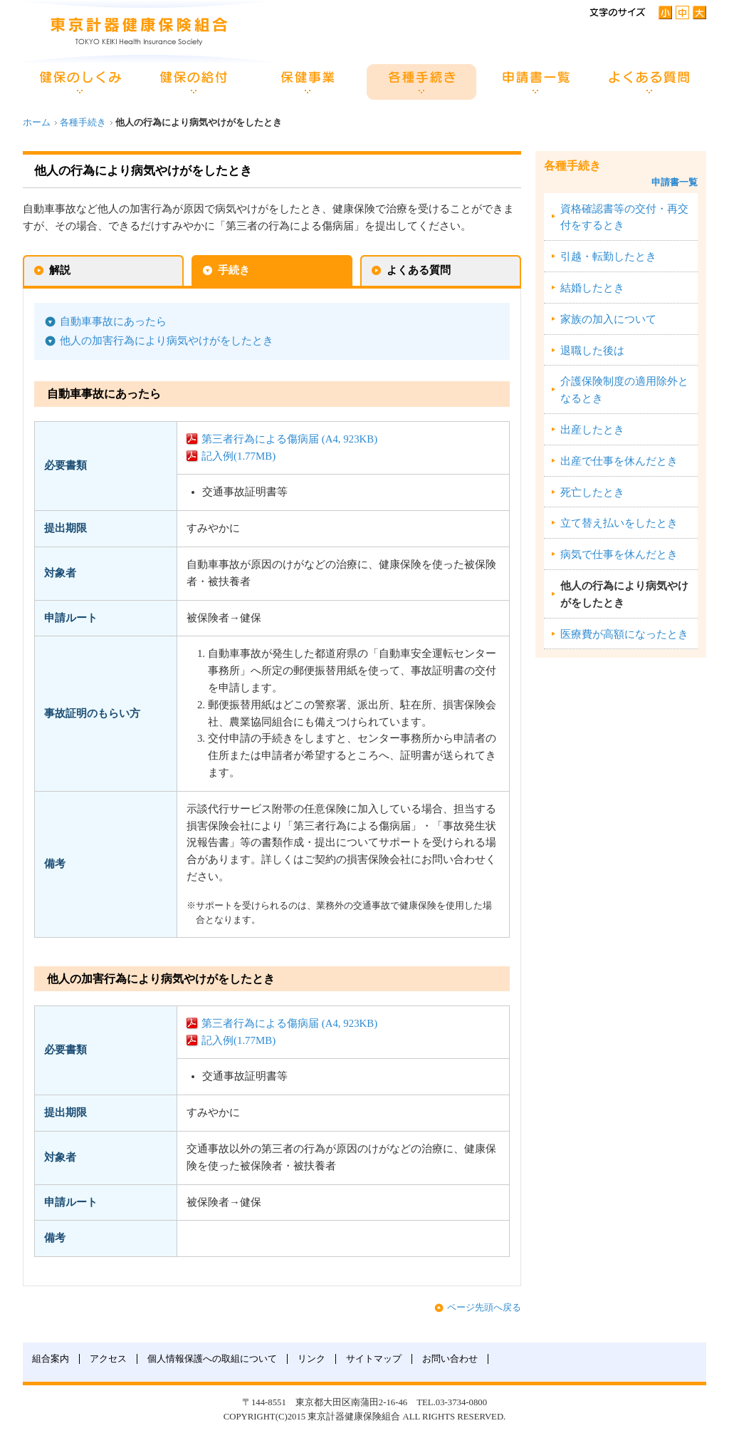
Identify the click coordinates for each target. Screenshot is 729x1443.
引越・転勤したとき (608, 256)
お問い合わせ (450, 1359)
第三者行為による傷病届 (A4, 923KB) (289, 439)
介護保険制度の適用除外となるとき (624, 390)
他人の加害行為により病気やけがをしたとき (166, 340)
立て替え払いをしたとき (619, 523)
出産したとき (592, 429)
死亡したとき (592, 492)
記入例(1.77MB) (238, 456)
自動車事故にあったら (113, 321)
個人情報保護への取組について (212, 1359)
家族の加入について (608, 319)
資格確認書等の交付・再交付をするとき (624, 217)
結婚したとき (592, 288)
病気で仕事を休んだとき (619, 554)
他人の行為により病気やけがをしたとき (624, 594)
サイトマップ (374, 1359)
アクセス (108, 1359)
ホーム (37, 123)
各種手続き (83, 123)
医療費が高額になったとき (624, 634)
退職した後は (592, 350)
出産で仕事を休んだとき (619, 461)
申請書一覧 (674, 182)
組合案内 (50, 1359)
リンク (311, 1359)
